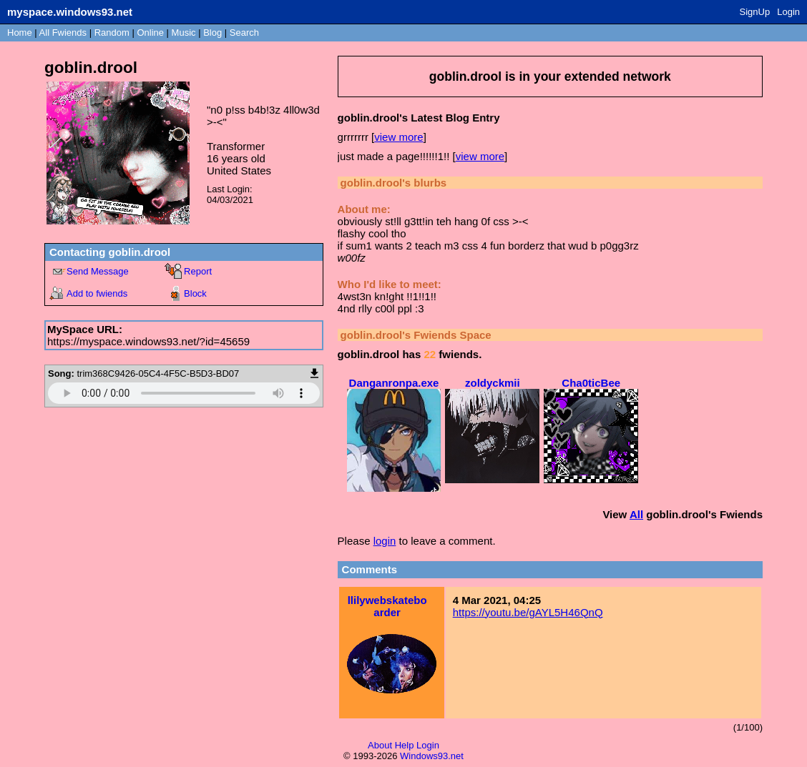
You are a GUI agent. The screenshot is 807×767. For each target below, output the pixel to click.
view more (398, 137)
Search (244, 32)
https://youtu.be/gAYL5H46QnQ (528, 612)
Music (184, 32)
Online (150, 32)
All (63, 32)
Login (788, 11)
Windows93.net (432, 756)
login (384, 541)
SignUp (755, 11)
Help (404, 745)
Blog (212, 32)
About (380, 745)
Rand (111, 32)
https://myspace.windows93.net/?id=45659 (148, 341)
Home (19, 32)
